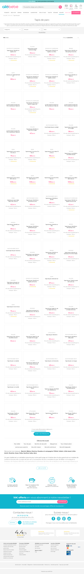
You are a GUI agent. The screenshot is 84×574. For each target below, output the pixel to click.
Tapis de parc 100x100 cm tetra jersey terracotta (71, 51)
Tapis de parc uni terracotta (51, 361)
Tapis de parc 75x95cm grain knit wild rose (71, 281)
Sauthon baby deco (30, 453)
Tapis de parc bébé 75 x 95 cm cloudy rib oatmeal (32, 363)
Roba (21, 453)
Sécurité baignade (65, 447)
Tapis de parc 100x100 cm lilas (51, 225)
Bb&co (29, 451)
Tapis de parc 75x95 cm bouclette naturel (13, 414)
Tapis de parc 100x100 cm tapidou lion (13, 51)
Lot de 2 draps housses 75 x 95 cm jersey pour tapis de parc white (13, 106)
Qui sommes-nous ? (23, 545)
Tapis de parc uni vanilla (13, 387)
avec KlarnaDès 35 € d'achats (32, 483)
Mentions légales (22, 549)
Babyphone (53, 444)
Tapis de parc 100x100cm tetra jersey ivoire (71, 227)
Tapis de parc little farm (51, 334)
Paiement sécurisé (71, 543)
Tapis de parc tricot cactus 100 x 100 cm (13, 178)
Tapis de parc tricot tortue (13, 306)
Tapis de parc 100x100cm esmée (52, 199)
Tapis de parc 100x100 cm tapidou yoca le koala (32, 77)
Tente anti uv (47, 564)
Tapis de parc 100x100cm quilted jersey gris (32, 227)
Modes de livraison (7, 553)
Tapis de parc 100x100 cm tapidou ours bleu (51, 51)
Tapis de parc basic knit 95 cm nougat (71, 128)
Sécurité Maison (36, 447)
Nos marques (22, 548)
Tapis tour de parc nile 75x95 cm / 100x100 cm (52, 389)
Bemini (23, 451)
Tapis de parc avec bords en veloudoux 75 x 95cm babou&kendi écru (32, 255)
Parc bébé (17, 444)
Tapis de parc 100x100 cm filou (13, 225)
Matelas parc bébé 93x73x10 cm (13, 75)
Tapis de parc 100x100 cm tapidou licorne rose (71, 201)
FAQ (36, 552)
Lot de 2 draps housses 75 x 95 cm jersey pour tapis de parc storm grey (51, 106)
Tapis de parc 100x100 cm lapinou (71, 75)
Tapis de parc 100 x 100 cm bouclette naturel (13, 337)
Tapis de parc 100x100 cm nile (51, 414)
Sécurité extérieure (50, 447)
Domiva (34, 451)
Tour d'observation (66, 444)
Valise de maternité (55, 549)
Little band (67, 451)
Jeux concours (54, 548)
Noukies (12, 453)
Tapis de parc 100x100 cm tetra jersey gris (51, 253)
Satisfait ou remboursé (8, 558)
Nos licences (37, 548)
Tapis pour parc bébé (63, 564)
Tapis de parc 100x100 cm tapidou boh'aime (32, 281)
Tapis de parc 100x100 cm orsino (32, 387)
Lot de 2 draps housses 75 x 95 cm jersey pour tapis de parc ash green (71, 106)
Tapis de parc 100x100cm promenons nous (32, 201)
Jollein (61, 451)
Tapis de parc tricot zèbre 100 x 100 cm (71, 178)
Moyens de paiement (7, 554)
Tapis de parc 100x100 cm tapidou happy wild (32, 103)
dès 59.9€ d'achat (12, 483)
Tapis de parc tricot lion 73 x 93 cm (32, 152)
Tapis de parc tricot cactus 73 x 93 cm (13, 152)
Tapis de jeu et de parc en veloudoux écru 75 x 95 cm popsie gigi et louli (32, 311)
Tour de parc (27, 444)
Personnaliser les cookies (8, 549)
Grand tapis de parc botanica (13, 250)
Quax (17, 453)
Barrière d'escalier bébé (38, 564)
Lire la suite (42, 468)
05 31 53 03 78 (71, 488)
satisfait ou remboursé (51, 482)
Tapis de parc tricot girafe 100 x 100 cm (32, 178)
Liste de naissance (54, 545)
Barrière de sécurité (41, 444)
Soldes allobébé (22, 554)
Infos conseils (53, 546)
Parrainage (53, 551)
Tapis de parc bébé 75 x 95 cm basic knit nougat (32, 337)
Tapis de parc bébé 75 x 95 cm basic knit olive (71, 309)
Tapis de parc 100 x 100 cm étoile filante (32, 414)
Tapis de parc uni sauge (71, 361)
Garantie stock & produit (8, 556)
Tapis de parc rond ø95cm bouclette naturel (71, 154)
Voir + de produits (42, 434)
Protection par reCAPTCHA (46, 571)
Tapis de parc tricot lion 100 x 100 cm (52, 178)
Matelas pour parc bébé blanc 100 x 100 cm (13, 201)
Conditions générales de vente (9, 545)
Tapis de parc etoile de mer (51, 278)
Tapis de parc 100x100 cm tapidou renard (51, 77)
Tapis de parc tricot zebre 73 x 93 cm (52, 152)
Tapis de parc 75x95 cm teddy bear (71, 414)
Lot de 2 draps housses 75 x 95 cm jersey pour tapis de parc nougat (13, 132)
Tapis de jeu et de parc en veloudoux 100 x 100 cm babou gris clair (13, 283)
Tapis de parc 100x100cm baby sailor (71, 337)
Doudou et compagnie (45, 451)
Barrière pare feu (54, 564)
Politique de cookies (7, 551)
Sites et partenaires (39, 545)
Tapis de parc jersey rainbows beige (32, 49)
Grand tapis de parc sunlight (52, 127)
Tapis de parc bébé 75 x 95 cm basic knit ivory (51, 309)
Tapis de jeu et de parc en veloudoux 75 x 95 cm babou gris (71, 253)
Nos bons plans (22, 546)
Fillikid (55, 451)
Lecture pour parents (21, 447)
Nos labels (37, 546)
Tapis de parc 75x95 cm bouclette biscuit (71, 387)
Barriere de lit (18, 564)
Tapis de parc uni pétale (13, 361)
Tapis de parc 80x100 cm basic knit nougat (32, 129)
